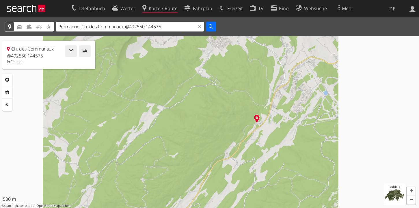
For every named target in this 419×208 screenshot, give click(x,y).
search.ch (11, 206)
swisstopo (27, 206)
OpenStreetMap (48, 206)
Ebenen (7, 92)
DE (392, 8)
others (66, 206)
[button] (411, 191)
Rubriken (7, 80)
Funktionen (7, 105)
